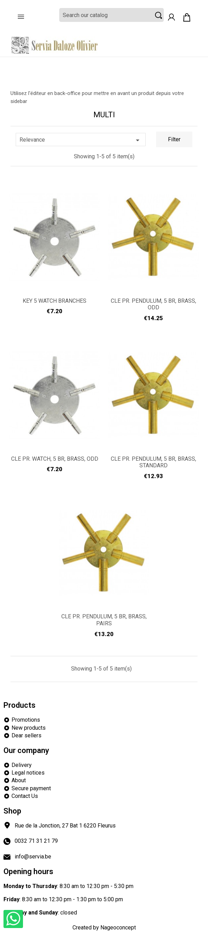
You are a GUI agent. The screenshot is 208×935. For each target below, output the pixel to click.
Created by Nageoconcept (104, 927)
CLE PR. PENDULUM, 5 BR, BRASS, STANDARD (153, 462)
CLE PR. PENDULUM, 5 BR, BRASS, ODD (153, 304)
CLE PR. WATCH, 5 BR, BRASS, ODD (54, 458)
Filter (174, 139)
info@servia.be (33, 856)
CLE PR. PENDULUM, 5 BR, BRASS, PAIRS (104, 620)
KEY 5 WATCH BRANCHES (54, 301)
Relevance (81, 140)
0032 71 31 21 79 (36, 841)
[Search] (111, 15)
